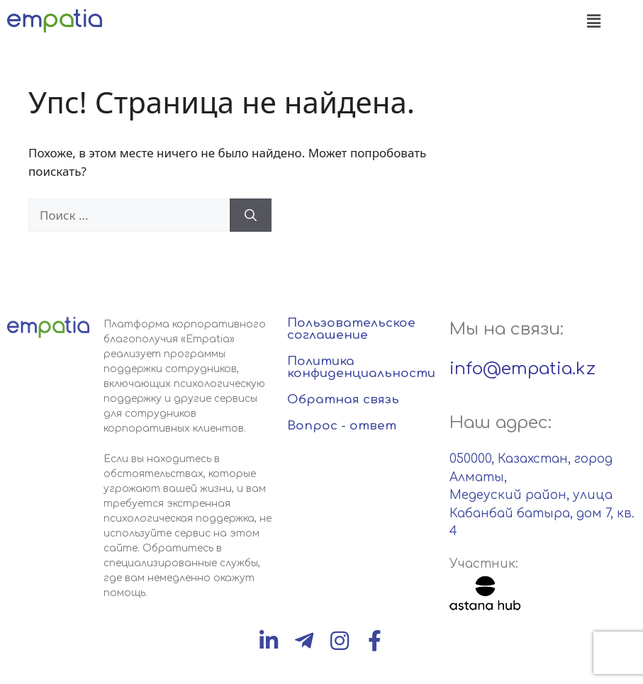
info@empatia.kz (522, 369)
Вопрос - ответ (341, 425)
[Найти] (251, 215)
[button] (593, 20)
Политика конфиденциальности (361, 367)
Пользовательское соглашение (351, 329)
